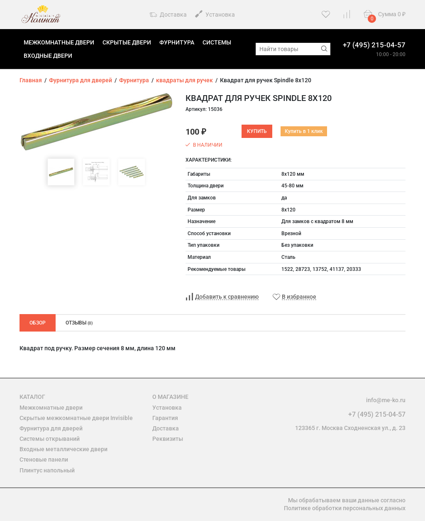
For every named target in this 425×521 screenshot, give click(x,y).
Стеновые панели (44, 459)
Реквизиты (167, 438)
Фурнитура (176, 42)
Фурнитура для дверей (51, 428)
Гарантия (165, 418)
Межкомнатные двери (59, 42)
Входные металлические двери (63, 449)
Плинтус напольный (47, 470)
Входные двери (48, 55)
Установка (215, 14)
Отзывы (79, 323)
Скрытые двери (127, 42)
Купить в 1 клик (304, 131)
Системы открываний (50, 438)
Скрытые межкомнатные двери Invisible (76, 418)
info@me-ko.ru (385, 400)
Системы (217, 42)
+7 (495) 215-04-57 (374, 45)
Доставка (168, 15)
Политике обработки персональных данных (344, 508)
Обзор (37, 323)
